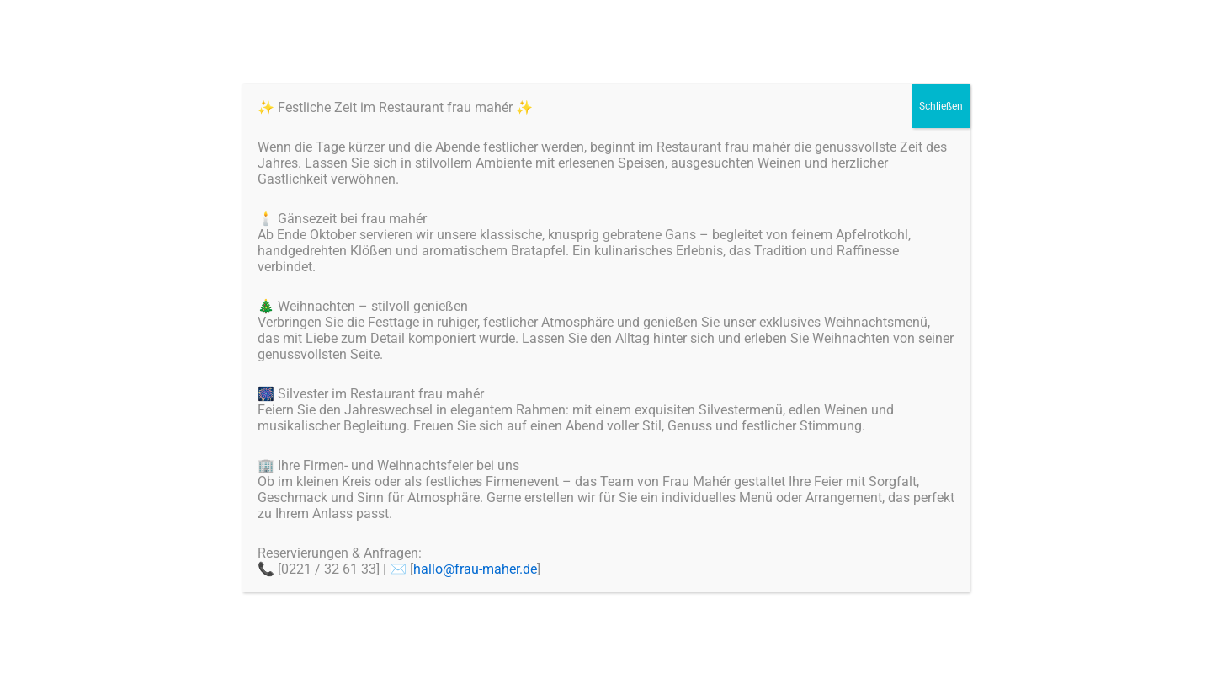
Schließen (941, 106)
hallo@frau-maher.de (475, 569)
